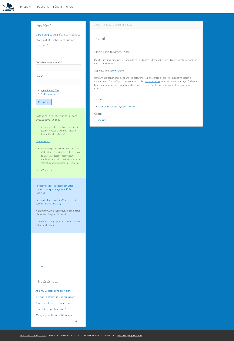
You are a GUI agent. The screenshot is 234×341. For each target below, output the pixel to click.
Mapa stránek (135, 335)
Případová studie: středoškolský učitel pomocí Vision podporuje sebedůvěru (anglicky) (54, 189)
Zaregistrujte (44, 34)
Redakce (122, 335)
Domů (97, 24)
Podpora (43, 7)
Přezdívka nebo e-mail (49, 62)
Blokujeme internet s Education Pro (53, 303)
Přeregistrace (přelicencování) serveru (54, 315)
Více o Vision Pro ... (45, 170)
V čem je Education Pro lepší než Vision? (55, 297)
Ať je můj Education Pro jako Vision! (53, 290)
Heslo (39, 76)
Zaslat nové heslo (49, 94)
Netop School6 (116, 70)
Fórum (57, 7)
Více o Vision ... (43, 141)
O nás (69, 7)
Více (77, 321)
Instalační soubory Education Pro (52, 309)
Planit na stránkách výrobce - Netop (117, 106)
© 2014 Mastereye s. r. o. (33, 335)
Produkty (26, 7)
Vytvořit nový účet (50, 90)
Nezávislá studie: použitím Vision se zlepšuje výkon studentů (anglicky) (58, 201)
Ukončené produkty (122, 24)
